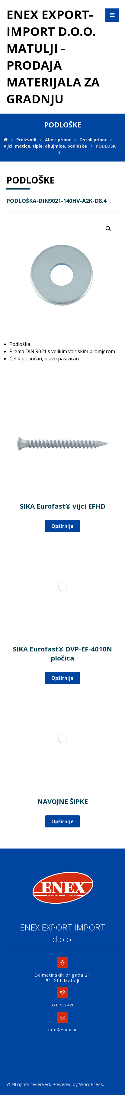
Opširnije (62, 526)
